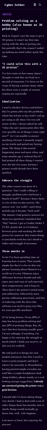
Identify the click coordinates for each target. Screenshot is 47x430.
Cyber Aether (15, 5)
